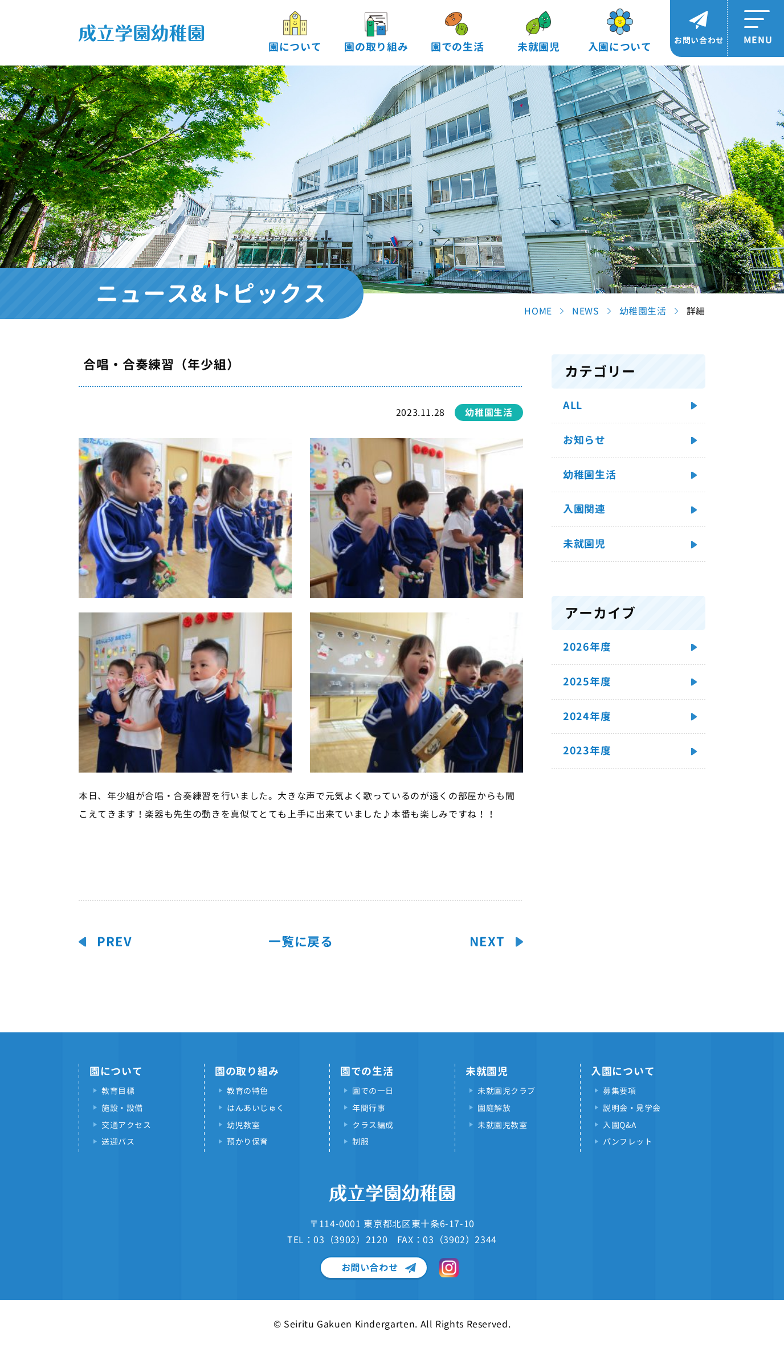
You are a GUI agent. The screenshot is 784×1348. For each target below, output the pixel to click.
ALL (572, 405)
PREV (114, 942)
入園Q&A (619, 1125)
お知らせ (584, 440)
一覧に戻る (300, 942)
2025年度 (587, 682)
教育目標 (117, 1090)
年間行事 (368, 1107)
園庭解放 (494, 1107)
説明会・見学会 (632, 1107)
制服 (360, 1141)
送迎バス (117, 1141)
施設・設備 (122, 1107)
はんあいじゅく (256, 1107)
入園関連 (584, 509)
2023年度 (587, 751)
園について (295, 47)
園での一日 (373, 1090)
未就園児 (538, 47)
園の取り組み (376, 47)
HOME (538, 311)
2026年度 (587, 647)
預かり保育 (247, 1141)
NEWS (585, 311)
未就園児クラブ (506, 1090)
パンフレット (627, 1141)
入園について (620, 47)
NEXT (487, 942)
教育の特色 (247, 1090)
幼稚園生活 (643, 311)
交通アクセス (126, 1125)
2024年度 (587, 716)
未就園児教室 (502, 1125)
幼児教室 (243, 1125)
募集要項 (619, 1090)
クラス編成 (373, 1125)
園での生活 (457, 47)
